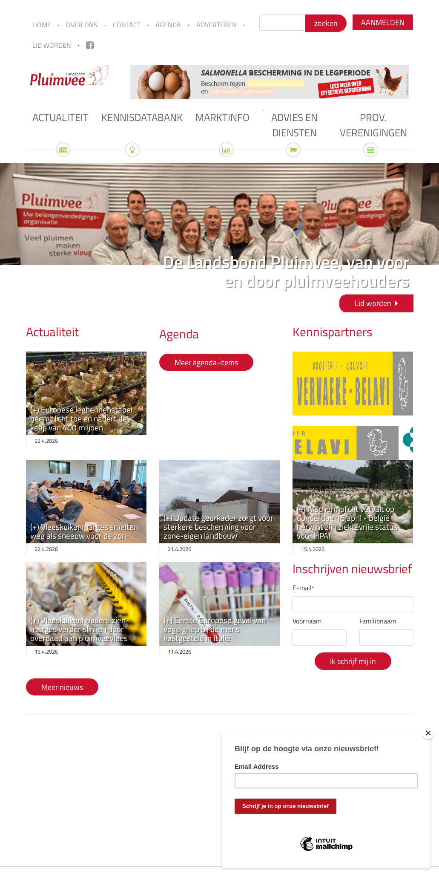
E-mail (303, 588)
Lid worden (51, 45)
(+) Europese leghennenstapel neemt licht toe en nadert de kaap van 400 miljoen (81, 418)
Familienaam (377, 621)
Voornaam (307, 621)
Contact (127, 25)
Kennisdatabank (142, 117)
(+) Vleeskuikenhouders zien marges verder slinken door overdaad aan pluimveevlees (79, 629)
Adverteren (216, 25)
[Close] (428, 733)
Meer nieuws (62, 687)
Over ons (82, 25)
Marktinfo (222, 117)
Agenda (168, 25)
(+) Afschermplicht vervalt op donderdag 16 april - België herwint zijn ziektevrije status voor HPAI (347, 522)
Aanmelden (383, 22)
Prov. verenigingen (373, 125)
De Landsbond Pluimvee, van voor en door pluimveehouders (286, 271)
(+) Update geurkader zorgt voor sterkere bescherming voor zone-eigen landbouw (218, 526)
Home (41, 25)
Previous (119, 82)
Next (420, 82)
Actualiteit (60, 117)
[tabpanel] (269, 82)
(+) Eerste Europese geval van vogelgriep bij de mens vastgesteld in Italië (215, 629)
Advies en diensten (294, 125)
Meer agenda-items (206, 362)
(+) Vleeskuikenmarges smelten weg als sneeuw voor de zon (84, 531)
